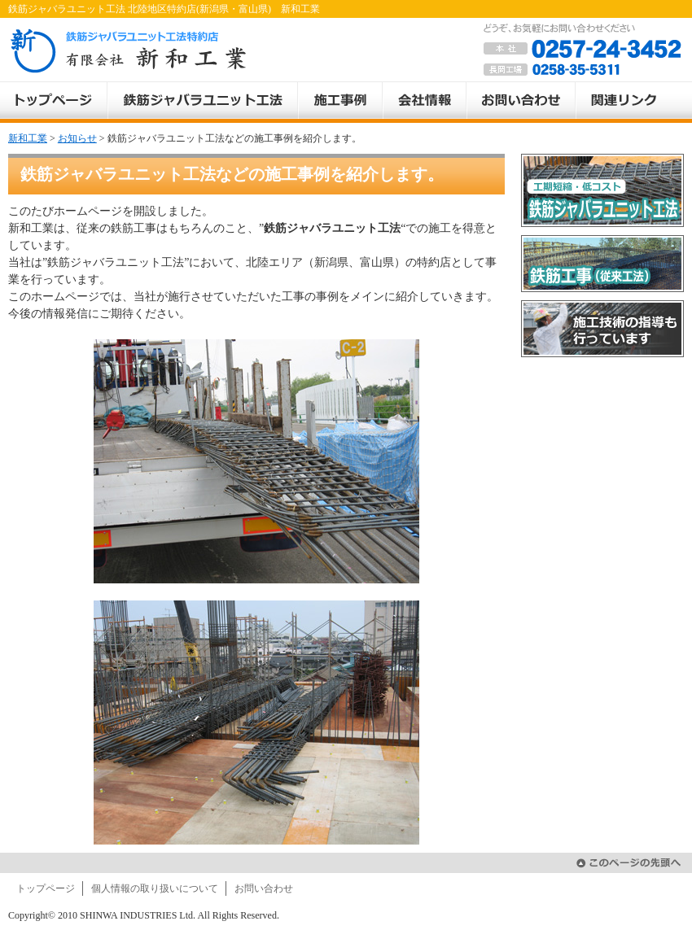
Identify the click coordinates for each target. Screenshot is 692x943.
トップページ (45, 888)
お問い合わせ (263, 888)
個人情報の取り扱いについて (154, 888)
